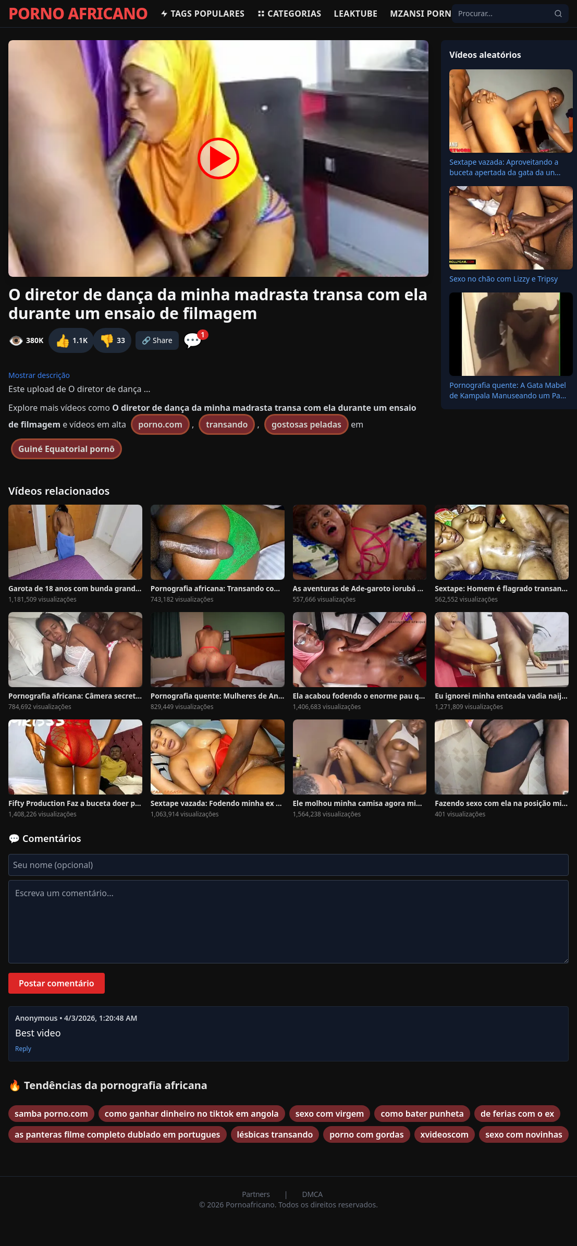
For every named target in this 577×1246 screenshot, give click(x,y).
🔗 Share (157, 340)
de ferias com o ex (517, 1113)
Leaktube (356, 13)
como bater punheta (422, 1113)
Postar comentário (56, 983)
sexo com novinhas (523, 1134)
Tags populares (202, 13)
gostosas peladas (306, 424)
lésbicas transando (275, 1134)
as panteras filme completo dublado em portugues (117, 1134)
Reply (23, 1049)
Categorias (289, 13)
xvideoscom (445, 1134)
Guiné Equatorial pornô (66, 449)
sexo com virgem (330, 1113)
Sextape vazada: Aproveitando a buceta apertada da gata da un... (504, 167)
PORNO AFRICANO (78, 13)
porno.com (160, 424)
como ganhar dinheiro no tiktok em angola (192, 1113)
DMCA (312, 1194)
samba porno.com (51, 1113)
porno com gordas (366, 1134)
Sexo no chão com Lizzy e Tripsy (503, 279)
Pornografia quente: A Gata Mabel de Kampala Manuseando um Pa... (507, 390)
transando (227, 424)
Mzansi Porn (420, 13)
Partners (257, 1194)
